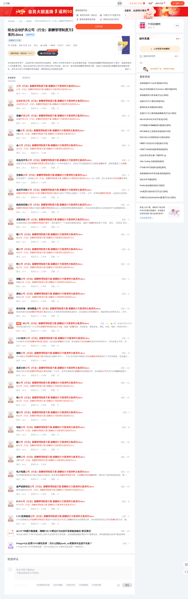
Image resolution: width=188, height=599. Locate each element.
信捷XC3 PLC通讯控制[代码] (152, 101)
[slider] (20, 585)
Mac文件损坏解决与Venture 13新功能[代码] (158, 89)
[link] (11, 21)
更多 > (178, 39)
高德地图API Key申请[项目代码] (154, 83)
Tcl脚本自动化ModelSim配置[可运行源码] (158, 198)
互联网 (28, 21)
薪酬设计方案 (15, 41)
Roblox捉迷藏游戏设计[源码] (152, 186)
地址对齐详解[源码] (148, 180)
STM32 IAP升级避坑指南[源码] (153, 168)
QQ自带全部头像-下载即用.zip (153, 156)
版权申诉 (30, 35)
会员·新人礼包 (137, 3)
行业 (20, 21)
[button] (128, 69)
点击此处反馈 (146, 218)
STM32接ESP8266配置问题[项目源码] (155, 126)
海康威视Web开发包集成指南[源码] (155, 174)
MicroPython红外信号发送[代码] (154, 119)
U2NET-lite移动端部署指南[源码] (154, 150)
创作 (178, 3)
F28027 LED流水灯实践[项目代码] (154, 144)
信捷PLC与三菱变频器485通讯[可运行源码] (158, 113)
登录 (120, 3)
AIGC (68, 46)
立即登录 (99, 26)
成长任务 (160, 3)
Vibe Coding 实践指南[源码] (152, 162)
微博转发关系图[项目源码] (151, 107)
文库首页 (11, 21)
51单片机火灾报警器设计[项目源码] (155, 138)
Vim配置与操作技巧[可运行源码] (154, 192)
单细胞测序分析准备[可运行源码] (154, 95)
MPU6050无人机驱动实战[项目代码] (155, 132)
